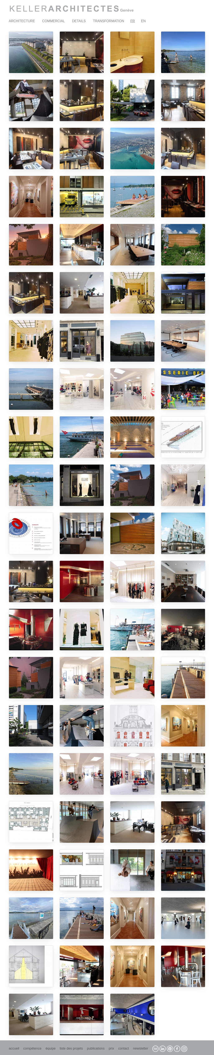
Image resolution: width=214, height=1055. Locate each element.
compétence (32, 1048)
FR (132, 21)
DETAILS (79, 21)
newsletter (140, 1048)
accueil (14, 1048)
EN (143, 21)
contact (123, 1048)
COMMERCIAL (53, 21)
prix (111, 1048)
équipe (51, 1048)
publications (96, 1048)
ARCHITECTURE (22, 21)
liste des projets (71, 1048)
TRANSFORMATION (108, 21)
